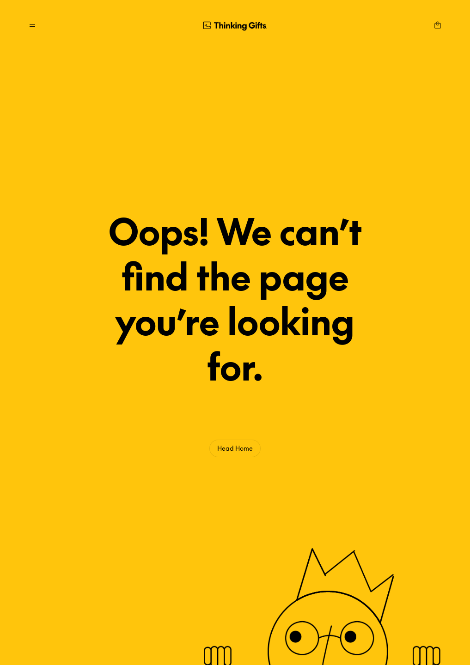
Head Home (235, 448)
